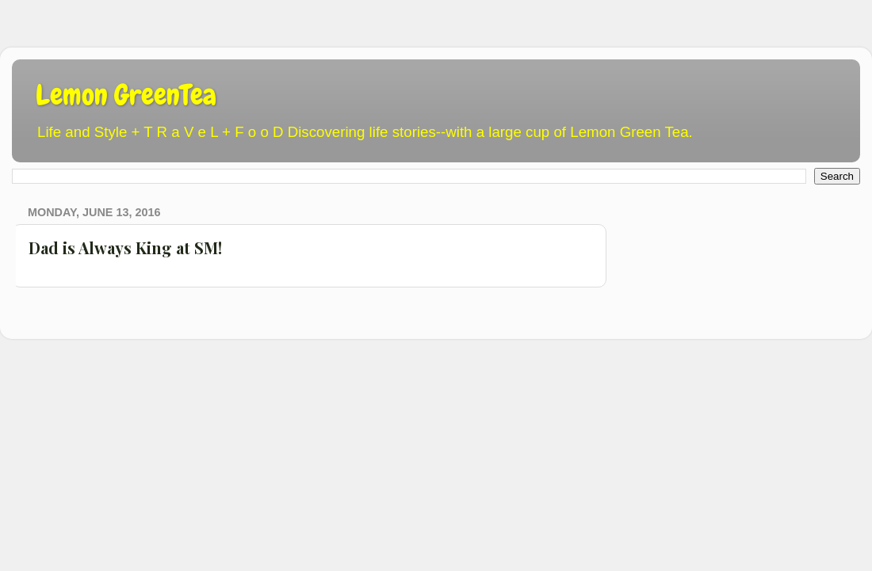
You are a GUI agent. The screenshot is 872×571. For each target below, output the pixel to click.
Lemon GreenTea (126, 95)
